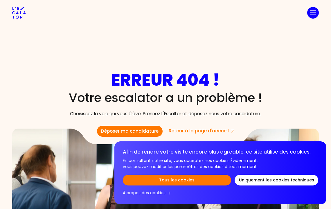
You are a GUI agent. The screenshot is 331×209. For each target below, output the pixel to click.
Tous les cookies (177, 180)
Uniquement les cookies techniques (276, 180)
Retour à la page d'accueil (199, 131)
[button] (313, 13)
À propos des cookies (144, 193)
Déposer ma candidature (130, 131)
